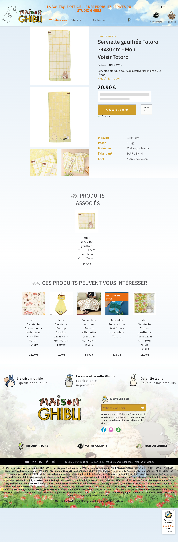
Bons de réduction (88, 467)
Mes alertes (83, 477)
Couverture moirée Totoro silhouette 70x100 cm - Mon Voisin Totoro (89, 332)
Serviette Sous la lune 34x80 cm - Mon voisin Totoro (117, 328)
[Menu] (173, 511)
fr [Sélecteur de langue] (162, 7)
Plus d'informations (110, 78)
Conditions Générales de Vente (36, 467)
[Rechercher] (108, 20)
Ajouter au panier (117, 109)
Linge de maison (107, 36)
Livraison (23, 472)
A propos (23, 452)
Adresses (82, 462)
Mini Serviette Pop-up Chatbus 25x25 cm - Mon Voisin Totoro (61, 332)
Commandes (84, 457)
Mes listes (82, 472)
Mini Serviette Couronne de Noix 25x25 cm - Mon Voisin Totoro (33, 332)
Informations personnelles (93, 452)
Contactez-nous (146, 483)
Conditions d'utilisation (32, 462)
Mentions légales (28, 457)
